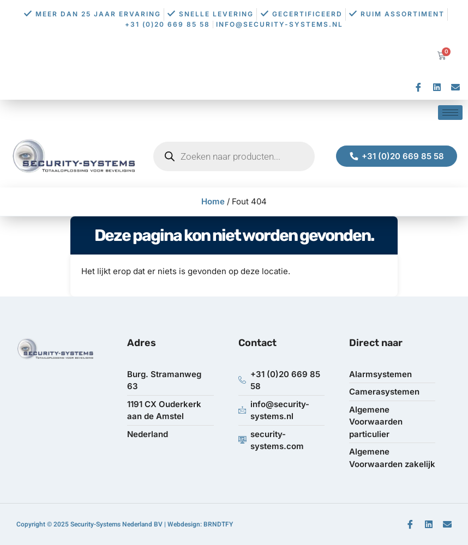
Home (213, 201)
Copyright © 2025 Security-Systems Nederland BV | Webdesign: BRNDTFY (124, 524)
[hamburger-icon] (450, 112)
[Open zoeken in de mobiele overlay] (234, 156)
